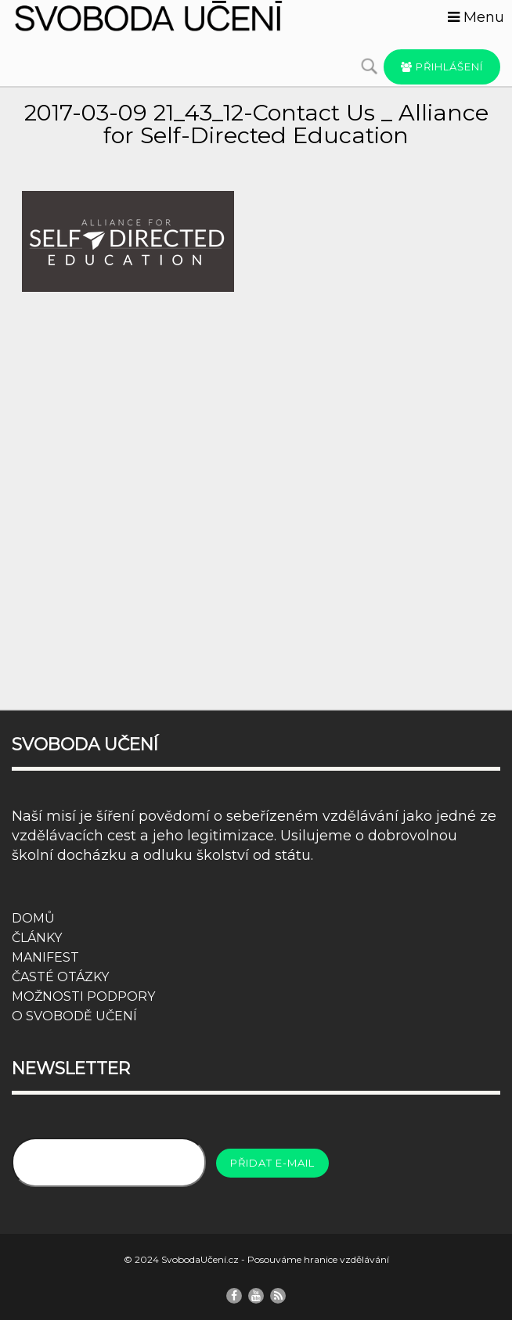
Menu (476, 17)
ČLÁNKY (37, 937)
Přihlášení (442, 66)
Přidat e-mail (272, 1162)
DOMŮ (33, 918)
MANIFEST (45, 957)
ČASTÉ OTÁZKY (60, 976)
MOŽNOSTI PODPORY (83, 996)
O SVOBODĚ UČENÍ (74, 1016)
